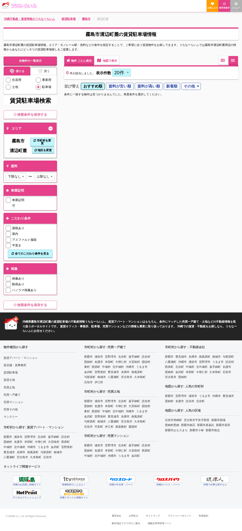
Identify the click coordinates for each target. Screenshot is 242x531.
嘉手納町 (53, 437)
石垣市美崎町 (173, 420)
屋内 (15, 234)
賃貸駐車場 (11, 372)
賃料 (11, 166)
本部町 (28, 441)
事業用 (46, 80)
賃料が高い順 (148, 86)
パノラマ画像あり (24, 290)
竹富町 (99, 426)
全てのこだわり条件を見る (30, 253)
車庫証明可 (18, 202)
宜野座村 (67, 447)
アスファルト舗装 (24, 239)
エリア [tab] (14, 128)
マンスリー (11, 416)
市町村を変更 (42, 142)
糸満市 (21, 452)
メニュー (236, 5)
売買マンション (13, 402)
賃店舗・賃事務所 (15, 365)
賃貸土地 (9, 380)
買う (44, 70)
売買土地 (9, 387)
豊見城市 (9, 452)
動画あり (18, 284)
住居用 (16, 80)
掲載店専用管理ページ (159, 523)
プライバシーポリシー (179, 515)
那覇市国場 (218, 420)
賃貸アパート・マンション (21, 358)
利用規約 (203, 515)
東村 (87, 367)
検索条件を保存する (30, 114)
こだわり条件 (18, 218)
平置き (16, 245)
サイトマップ (153, 515)
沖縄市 (31, 447)
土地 (15, 87)
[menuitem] (93, 86)
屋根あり (18, 228)
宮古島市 (22, 457)
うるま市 (43, 447)
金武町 (55, 447)
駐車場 (46, 87)
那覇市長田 (223, 425)
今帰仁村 (40, 441)
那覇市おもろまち (176, 430)
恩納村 (8, 441)
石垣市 (47, 457)
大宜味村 (53, 441)
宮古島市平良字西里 (196, 420)
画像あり (18, 278)
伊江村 (99, 382)
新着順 (171, 86)
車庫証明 (14, 190)
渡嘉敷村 (121, 426)
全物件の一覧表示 (30, 60)
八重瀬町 (9, 457)
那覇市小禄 (197, 430)
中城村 (8, 447)
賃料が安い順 (119, 86)
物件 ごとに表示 (79, 60)
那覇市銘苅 (188, 425)
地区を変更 (43, 150)
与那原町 (46, 452)
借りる (16, 70)
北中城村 (19, 447)
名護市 (18, 441)
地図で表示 (107, 60)
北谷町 (42, 437)
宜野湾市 (30, 437)
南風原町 (33, 452)
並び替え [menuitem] (71, 86)
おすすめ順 (92, 86)
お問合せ (133, 515)
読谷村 (65, 437)
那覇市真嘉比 (205, 425)
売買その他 (11, 409)
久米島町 (35, 457)
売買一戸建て (12, 394)
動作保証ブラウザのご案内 (126, 523)
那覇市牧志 (213, 430)
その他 (189, 86)
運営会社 (116, 515)
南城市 (58, 452)
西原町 (65, 441)
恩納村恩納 (172, 425)
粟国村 (133, 426)
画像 (11, 269)
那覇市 (8, 437)
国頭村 (146, 362)
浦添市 (18, 437)
